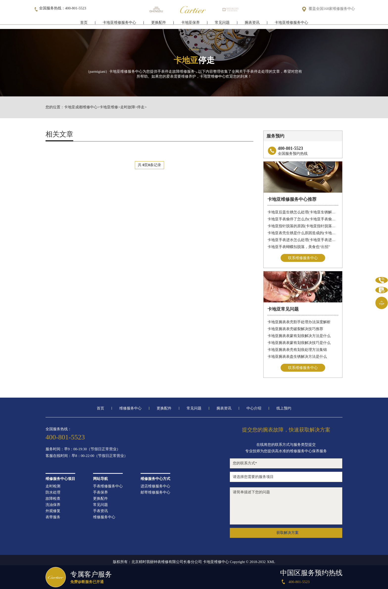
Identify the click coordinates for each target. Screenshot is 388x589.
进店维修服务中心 (155, 487)
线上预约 (283, 409)
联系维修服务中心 (303, 258)
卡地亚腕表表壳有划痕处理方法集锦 (297, 350)
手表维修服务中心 (108, 487)
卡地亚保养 (190, 24)
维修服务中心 (130, 409)
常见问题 (222, 24)
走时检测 (53, 487)
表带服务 (53, 518)
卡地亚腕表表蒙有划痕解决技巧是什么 (299, 343)
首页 (84, 24)
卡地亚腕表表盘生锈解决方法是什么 (297, 357)
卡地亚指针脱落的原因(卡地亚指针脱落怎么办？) (303, 226)
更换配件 (158, 24)
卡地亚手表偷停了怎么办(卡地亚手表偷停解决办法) (303, 219)
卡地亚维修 (108, 107)
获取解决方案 (287, 533)
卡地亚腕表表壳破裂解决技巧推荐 (295, 329)
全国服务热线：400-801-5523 (62, 8)
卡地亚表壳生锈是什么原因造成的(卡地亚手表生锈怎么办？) (303, 233)
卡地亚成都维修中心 (80, 107)
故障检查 (53, 499)
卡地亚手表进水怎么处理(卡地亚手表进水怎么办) (303, 240)
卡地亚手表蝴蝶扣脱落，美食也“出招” (298, 247)
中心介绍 (253, 409)
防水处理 (53, 493)
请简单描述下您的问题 (286, 506)
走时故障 (127, 107)
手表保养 (100, 493)
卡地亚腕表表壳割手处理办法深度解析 (299, 322)
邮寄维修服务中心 (155, 493)
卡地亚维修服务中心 (119, 24)
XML (271, 562)
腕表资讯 (252, 24)
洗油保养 (53, 505)
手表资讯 (100, 511)
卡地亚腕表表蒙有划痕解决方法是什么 (299, 336)
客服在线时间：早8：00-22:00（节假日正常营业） (87, 456)
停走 (141, 107)
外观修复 (53, 511)
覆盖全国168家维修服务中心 (332, 9)
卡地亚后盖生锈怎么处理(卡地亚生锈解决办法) (303, 212)
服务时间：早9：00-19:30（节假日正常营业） (83, 450)
